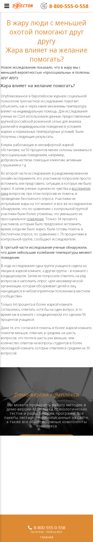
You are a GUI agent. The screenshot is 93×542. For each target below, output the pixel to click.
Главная (46, 537)
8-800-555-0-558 (49, 527)
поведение (35, 219)
